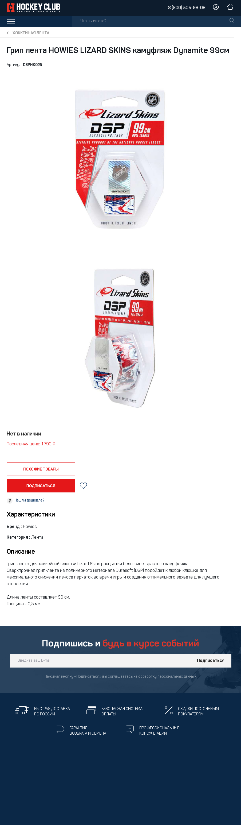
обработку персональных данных (167, 677)
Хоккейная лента (31, 33)
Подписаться (210, 661)
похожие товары (41, 469)
